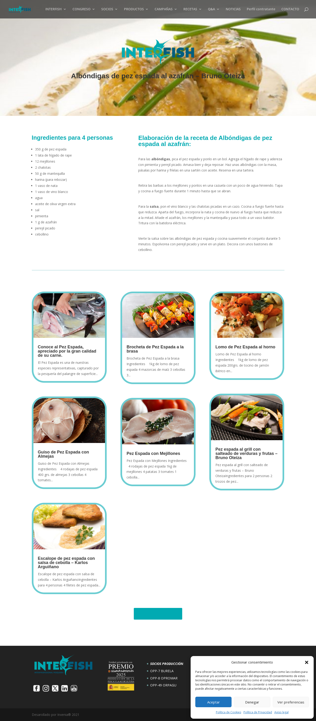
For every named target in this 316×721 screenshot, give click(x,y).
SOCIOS (107, 9)
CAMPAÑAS (164, 9)
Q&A (211, 9)
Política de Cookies (228, 712)
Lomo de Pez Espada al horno (245, 347)
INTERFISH (53, 9)
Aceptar (213, 702)
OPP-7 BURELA (162, 671)
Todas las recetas (158, 613)
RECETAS (190, 9)
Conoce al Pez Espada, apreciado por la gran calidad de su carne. (67, 351)
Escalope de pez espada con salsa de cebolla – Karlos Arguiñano (66, 562)
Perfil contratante (261, 9)
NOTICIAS (233, 9)
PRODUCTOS (134, 9)
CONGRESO (82, 9)
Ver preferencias (290, 702)
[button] (306, 662)
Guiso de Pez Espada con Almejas (63, 454)
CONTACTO (290, 9)
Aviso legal (281, 712)
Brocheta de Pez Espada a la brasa (155, 349)
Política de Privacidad (257, 712)
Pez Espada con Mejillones (153, 453)
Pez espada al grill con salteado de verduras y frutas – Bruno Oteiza (246, 453)
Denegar (252, 702)
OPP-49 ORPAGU (163, 685)
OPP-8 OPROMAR (164, 678)
